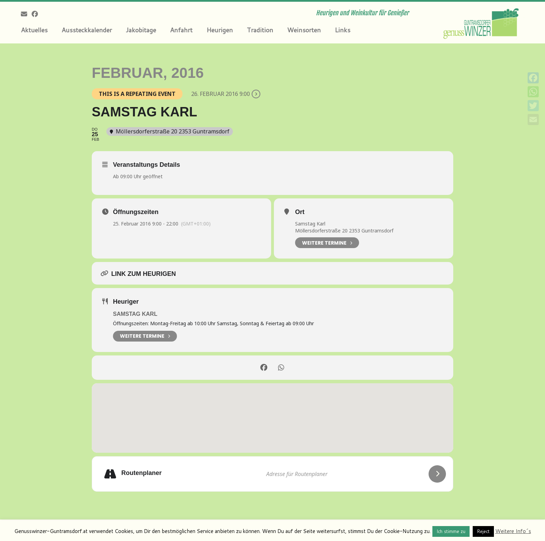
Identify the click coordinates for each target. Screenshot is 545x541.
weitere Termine (145, 336)
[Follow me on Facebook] (37, 13)
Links (342, 29)
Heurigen (219, 29)
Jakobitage (141, 29)
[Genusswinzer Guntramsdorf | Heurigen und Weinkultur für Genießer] (482, 22)
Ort (299, 212)
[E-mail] (26, 13)
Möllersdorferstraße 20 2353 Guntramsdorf (344, 230)
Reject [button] (483, 531)
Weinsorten (304, 29)
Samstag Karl (310, 223)
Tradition (260, 29)
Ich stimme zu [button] (451, 531)
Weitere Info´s (513, 531)
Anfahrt (181, 29)
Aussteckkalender (87, 29)
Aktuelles (34, 29)
